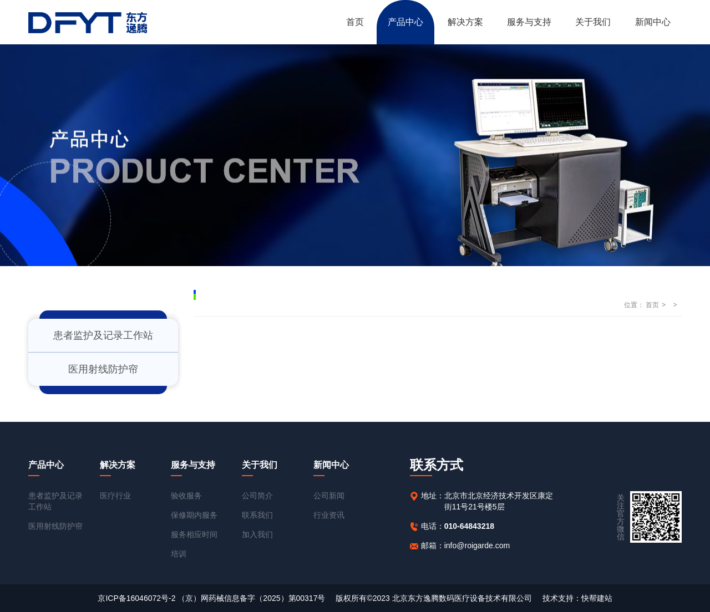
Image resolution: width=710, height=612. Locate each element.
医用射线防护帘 (103, 369)
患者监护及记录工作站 (103, 335)
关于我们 (593, 22)
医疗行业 (115, 495)
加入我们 (257, 534)
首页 (355, 22)
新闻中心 (653, 22)
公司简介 (257, 495)
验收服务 (186, 495)
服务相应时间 (194, 534)
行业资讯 (328, 515)
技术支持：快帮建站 (577, 598)
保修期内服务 (194, 515)
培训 (178, 553)
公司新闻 (328, 495)
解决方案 (465, 22)
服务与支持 (529, 22)
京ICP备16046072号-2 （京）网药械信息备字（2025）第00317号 (211, 598)
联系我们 (257, 515)
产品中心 (405, 22)
